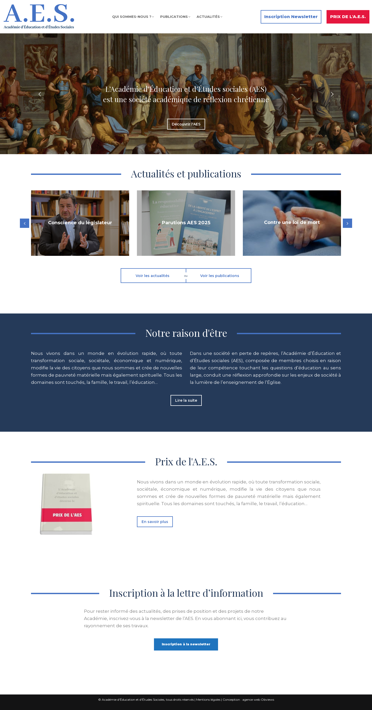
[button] (39, 94)
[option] (186, 94)
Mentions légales (208, 699)
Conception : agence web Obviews (248, 699)
